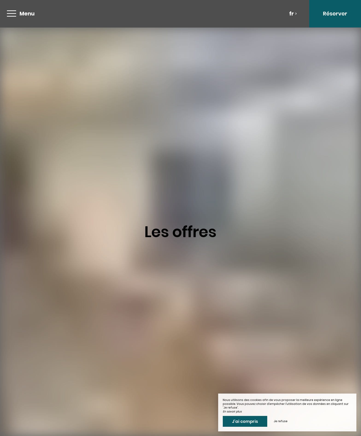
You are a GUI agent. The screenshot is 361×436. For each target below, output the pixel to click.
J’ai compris (245, 421)
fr (293, 13)
